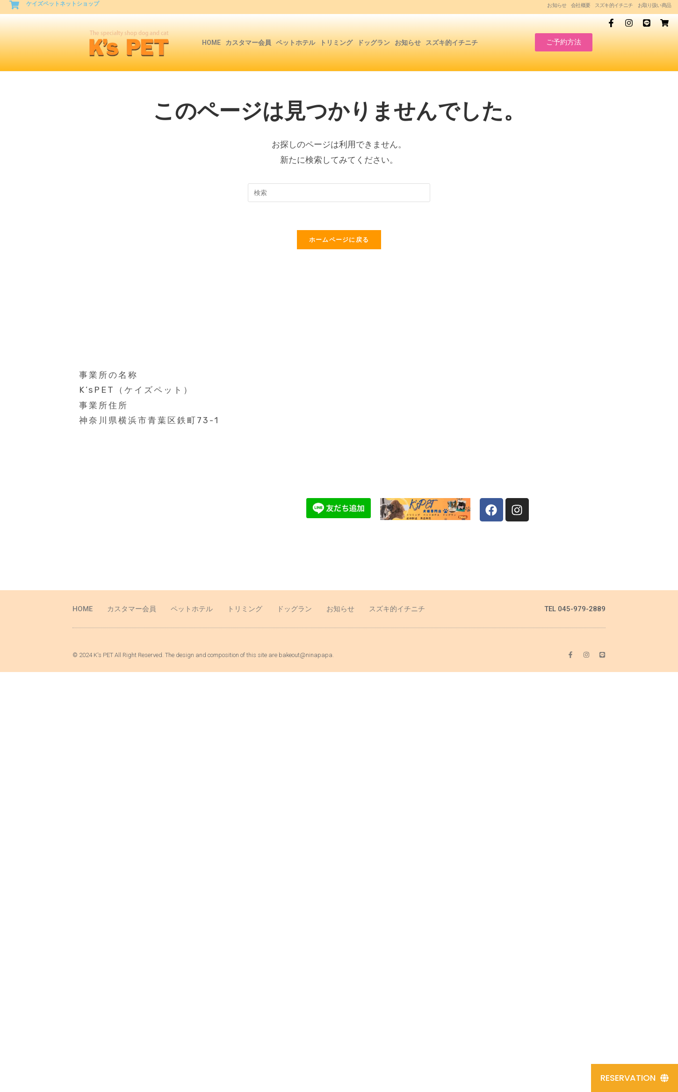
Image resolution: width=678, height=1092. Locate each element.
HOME (211, 42)
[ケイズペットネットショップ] (14, 5)
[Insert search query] (339, 192)
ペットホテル (295, 42)
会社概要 (580, 5)
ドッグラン (373, 42)
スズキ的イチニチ (614, 5)
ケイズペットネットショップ (62, 3)
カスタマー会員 (248, 42)
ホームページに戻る (339, 239)
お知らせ (556, 5)
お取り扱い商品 (654, 5)
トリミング (336, 42)
